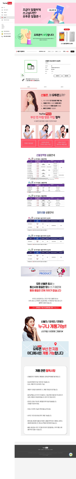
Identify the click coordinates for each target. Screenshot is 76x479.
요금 (46, 73)
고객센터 (39, 449)
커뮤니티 (3, 25)
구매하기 (72, 51)
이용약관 (51, 449)
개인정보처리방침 (47, 449)
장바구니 (3, 28)
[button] (55, 36)
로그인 (2, 24)
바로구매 (66, 75)
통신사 (46, 71)
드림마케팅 (46, 455)
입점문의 (42, 449)
